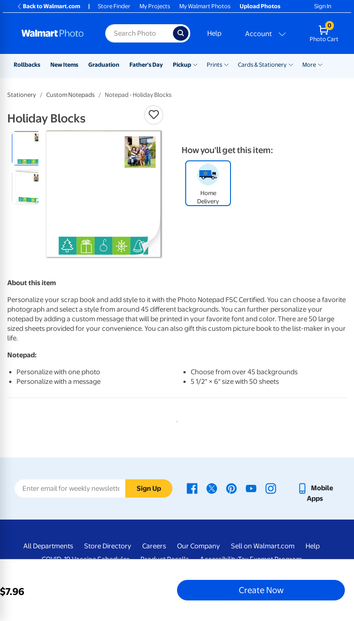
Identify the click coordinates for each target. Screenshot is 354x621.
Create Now (261, 590)
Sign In (322, 6)
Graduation (103, 64)
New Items (64, 64)
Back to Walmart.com (48, 6)
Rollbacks (27, 64)
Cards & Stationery (262, 64)
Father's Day (146, 64)
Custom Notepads (70, 94)
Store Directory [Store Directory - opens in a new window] (107, 546)
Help (214, 33)
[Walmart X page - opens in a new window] (211, 488)
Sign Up (149, 488)
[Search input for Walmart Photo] (139, 33)
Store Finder (114, 6)
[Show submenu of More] (320, 63)
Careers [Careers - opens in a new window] (154, 546)
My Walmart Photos (205, 6)
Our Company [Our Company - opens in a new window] (198, 546)
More (309, 64)
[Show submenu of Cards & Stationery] (291, 63)
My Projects (154, 6)
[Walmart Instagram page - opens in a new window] (270, 488)
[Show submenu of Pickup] (195, 63)
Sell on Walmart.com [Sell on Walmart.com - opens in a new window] (263, 546)
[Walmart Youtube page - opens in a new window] (251, 488)
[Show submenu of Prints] (226, 63)
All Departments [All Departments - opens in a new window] (48, 546)
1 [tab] (175, 420)
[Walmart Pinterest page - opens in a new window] (231, 488)
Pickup (182, 64)
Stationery (21, 94)
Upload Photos (260, 6)
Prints (214, 64)
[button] (153, 114)
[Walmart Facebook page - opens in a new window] (192, 488)
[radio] (29, 148)
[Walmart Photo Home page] (53, 33)
